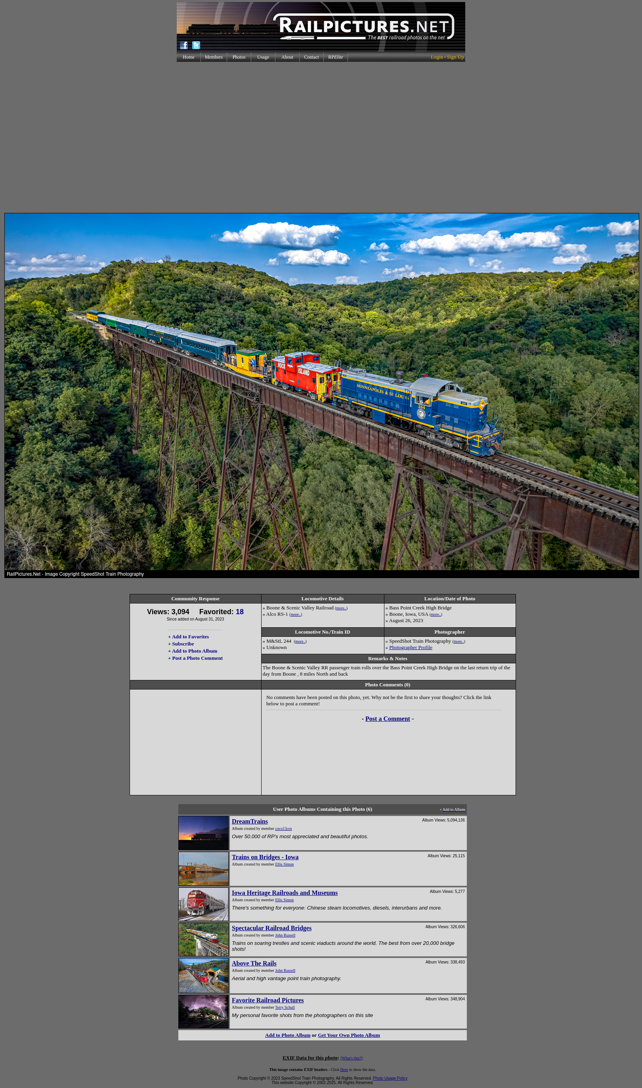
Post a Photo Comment (197, 658)
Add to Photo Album (195, 651)
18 (240, 612)
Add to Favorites (190, 637)
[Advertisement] (319, 137)
